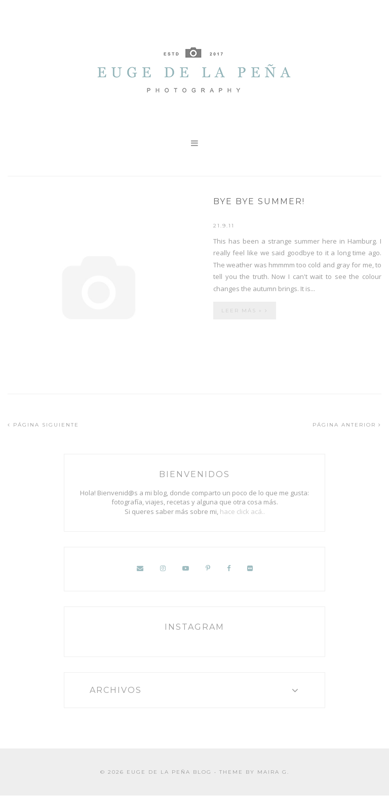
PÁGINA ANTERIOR (347, 425)
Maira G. (273, 772)
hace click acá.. (242, 511)
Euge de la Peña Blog (169, 772)
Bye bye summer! (259, 201)
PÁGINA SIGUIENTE (43, 425)
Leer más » (244, 310)
